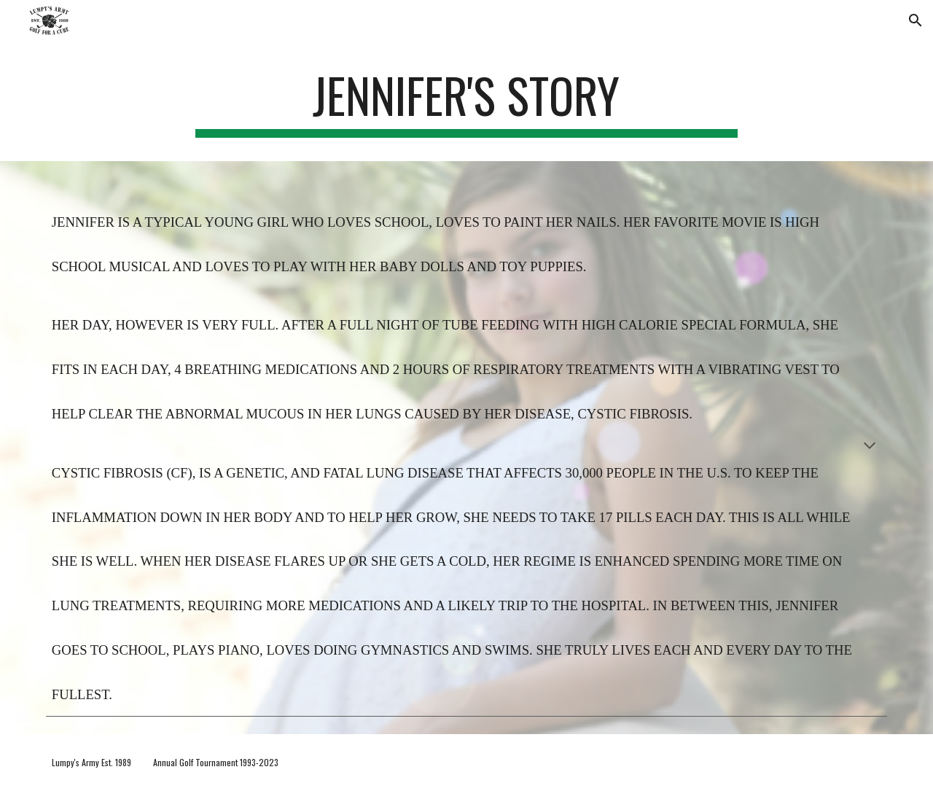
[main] (466, 102)
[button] (915, 20)
